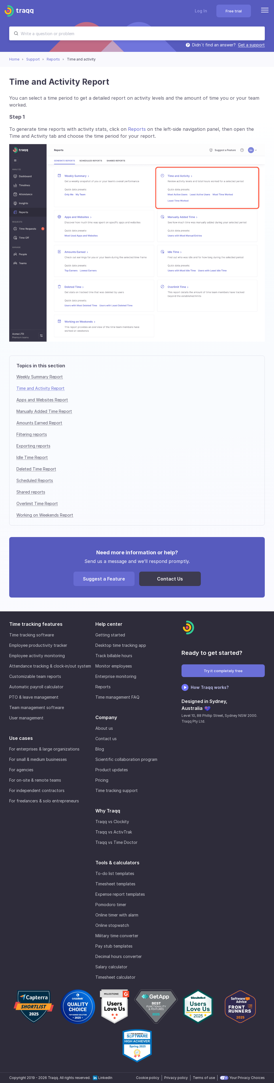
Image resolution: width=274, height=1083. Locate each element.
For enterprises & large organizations (44, 748)
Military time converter (116, 935)
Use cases (21, 738)
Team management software (36, 707)
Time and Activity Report (40, 388)
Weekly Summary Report (39, 376)
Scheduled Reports (34, 480)
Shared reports (30, 491)
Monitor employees (113, 666)
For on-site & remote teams (35, 780)
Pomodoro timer (110, 904)
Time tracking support (116, 790)
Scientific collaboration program (126, 759)
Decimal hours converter (118, 956)
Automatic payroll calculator (36, 686)
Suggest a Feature (104, 579)
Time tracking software (31, 634)
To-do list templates (114, 873)
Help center (108, 624)
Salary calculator (111, 966)
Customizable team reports (35, 676)
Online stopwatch (112, 925)
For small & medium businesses (38, 759)
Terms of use (204, 1078)
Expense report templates (120, 894)
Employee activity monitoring (37, 655)
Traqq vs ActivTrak (113, 831)
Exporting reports (33, 445)
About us (104, 728)
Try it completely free (223, 670)
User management (26, 717)
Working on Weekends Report (44, 515)
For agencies (21, 769)
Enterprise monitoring (115, 676)
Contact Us (170, 579)
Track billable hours (113, 655)
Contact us (106, 738)
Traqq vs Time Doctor (116, 842)
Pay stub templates (114, 946)
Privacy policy (176, 1078)
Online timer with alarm (116, 914)
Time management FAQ (117, 697)
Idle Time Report (32, 457)
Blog (99, 748)
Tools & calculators (117, 862)
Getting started (110, 634)
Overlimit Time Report (37, 503)
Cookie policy (147, 1078)
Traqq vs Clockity (112, 821)
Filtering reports (31, 434)
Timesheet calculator (115, 977)
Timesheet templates (115, 883)
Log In (201, 10)
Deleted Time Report (36, 468)
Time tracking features (36, 624)
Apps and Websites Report (42, 399)
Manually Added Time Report (44, 411)
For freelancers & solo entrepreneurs (44, 800)
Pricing (101, 780)
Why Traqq (107, 811)
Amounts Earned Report (39, 422)
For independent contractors (37, 790)
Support (33, 59)
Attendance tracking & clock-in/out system (50, 666)
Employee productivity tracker (38, 645)
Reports (53, 59)
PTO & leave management (33, 697)
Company (106, 717)
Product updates (111, 769)
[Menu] (264, 11)
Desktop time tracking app (120, 645)
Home (14, 59)
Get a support (251, 45)
